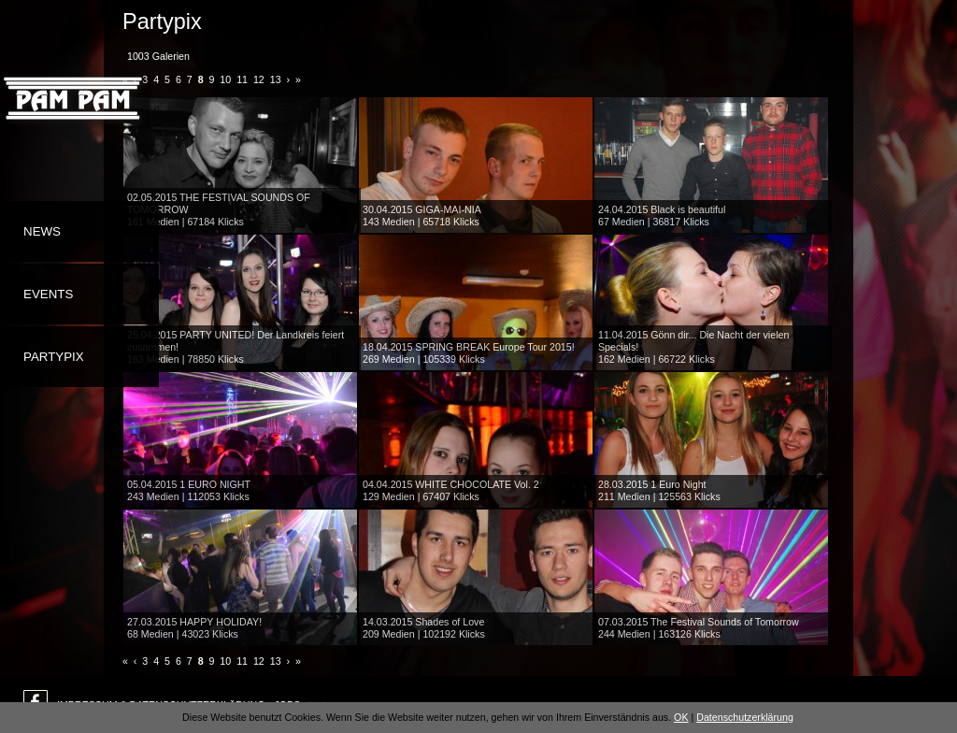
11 (242, 79)
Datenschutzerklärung (744, 717)
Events (48, 294)
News (42, 231)
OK (681, 717)
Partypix (53, 357)
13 (275, 79)
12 (258, 79)
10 (225, 79)
